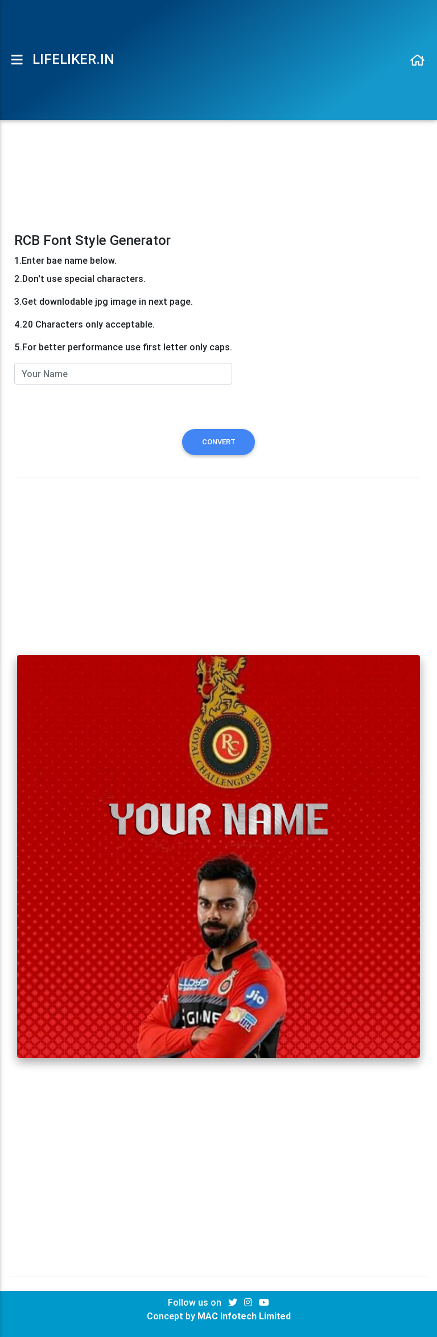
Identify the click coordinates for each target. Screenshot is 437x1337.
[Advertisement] (219, 143)
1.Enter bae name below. (65, 260)
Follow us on (196, 1302)
